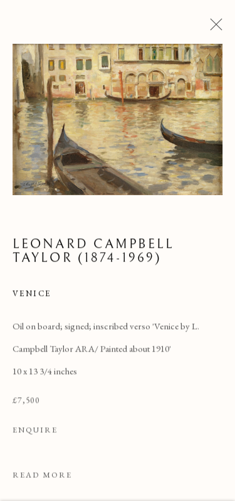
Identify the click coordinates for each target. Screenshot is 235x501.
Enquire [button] (35, 431)
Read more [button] (42, 476)
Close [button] (213, 28)
